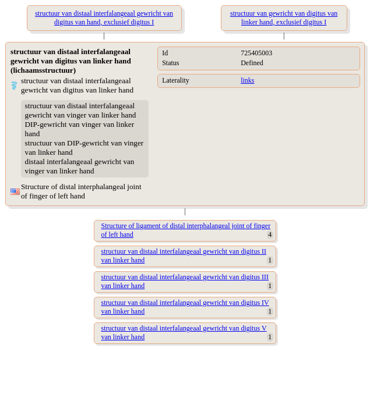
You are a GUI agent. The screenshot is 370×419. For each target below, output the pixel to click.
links (247, 80)
